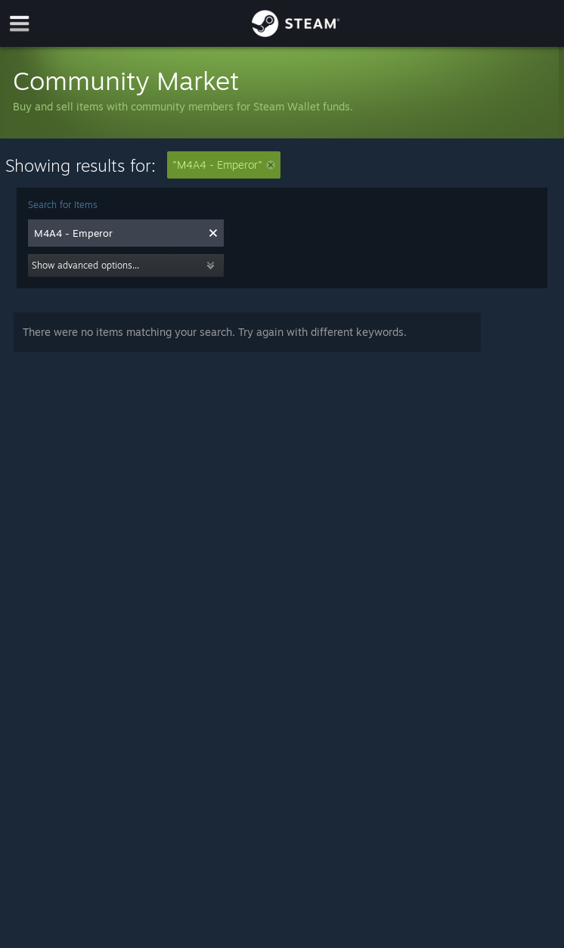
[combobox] (118, 233)
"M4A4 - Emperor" (223, 164)
